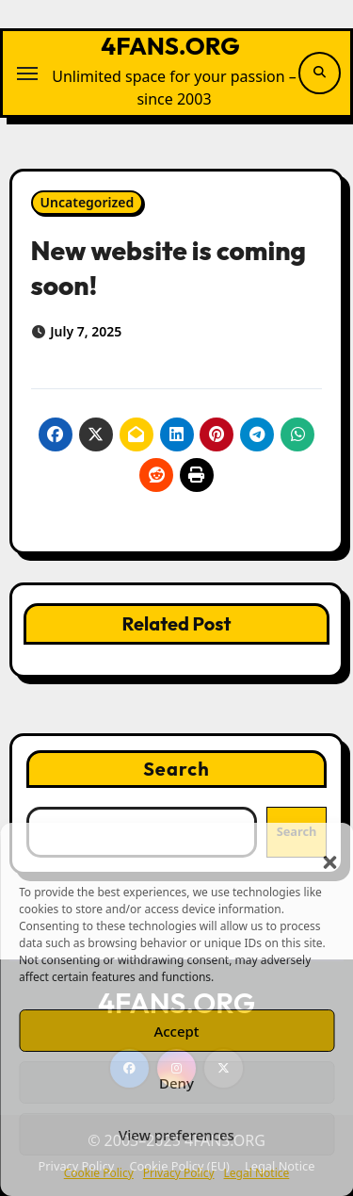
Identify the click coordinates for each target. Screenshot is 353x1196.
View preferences (176, 1134)
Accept (176, 1031)
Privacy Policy (179, 1173)
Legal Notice (257, 1173)
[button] (320, 851)
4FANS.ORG (170, 45)
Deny (176, 1082)
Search (176, 768)
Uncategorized (87, 202)
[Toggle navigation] (27, 73)
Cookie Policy (99, 1173)
